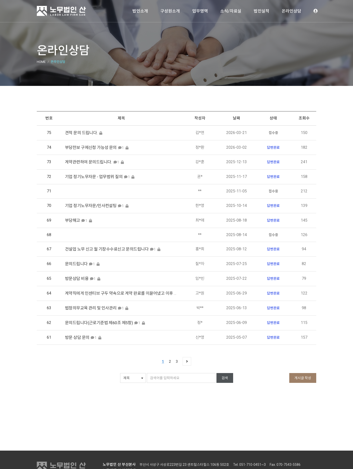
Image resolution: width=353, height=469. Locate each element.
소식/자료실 (230, 11)
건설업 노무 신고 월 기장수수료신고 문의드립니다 (107, 249)
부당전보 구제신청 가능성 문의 (91, 147)
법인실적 (261, 11)
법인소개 (140, 11)
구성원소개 (170, 11)
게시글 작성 (302, 378)
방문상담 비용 (76, 278)
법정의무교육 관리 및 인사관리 (91, 308)
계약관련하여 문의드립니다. (88, 162)
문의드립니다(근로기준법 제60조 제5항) (99, 322)
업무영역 (200, 11)
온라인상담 (291, 11)
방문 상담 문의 (77, 337)
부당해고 (72, 220)
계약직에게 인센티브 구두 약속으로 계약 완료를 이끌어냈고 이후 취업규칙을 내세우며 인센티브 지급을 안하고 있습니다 (165, 293)
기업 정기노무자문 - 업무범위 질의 (94, 176)
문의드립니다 (76, 263)
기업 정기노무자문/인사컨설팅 (90, 205)
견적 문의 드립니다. (82, 132)
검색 (225, 378)
